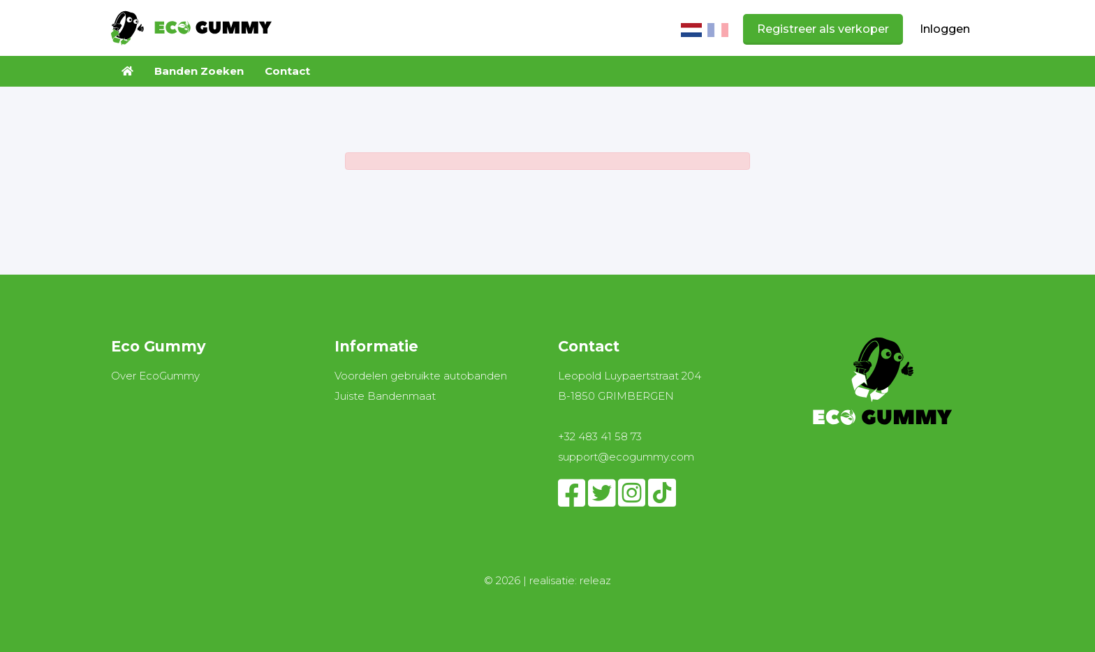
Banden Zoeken (199, 71)
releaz (595, 580)
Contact (287, 71)
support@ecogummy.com (626, 456)
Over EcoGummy (155, 375)
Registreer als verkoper (823, 29)
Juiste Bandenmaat (385, 396)
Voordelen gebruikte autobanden (421, 375)
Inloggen (945, 29)
